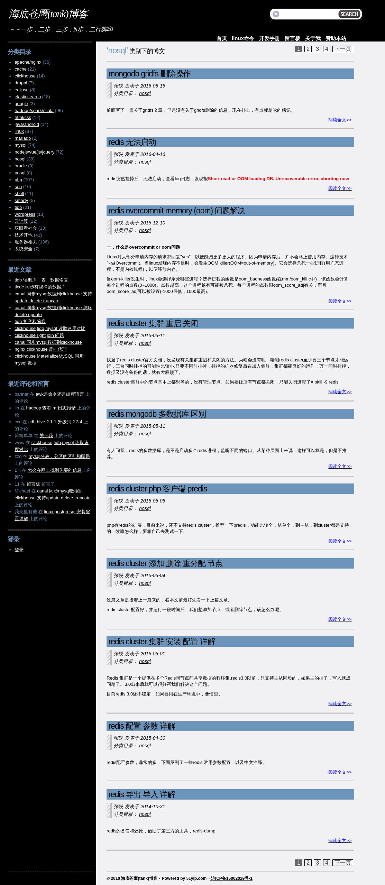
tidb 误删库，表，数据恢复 (41, 280)
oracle (21, 165)
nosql (144, 93)
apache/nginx (28, 62)
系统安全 (24, 248)
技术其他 (24, 235)
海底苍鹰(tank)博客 (48, 13)
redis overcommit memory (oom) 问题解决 (176, 210)
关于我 (313, 38)
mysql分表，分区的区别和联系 (59, 456)
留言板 (292, 38)
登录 (19, 549)
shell (19, 193)
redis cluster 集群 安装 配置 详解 (161, 641)
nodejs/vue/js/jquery (34, 152)
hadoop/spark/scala (34, 110)
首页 (222, 38)
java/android (27, 124)
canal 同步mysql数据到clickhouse (48, 342)
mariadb (23, 138)
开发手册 (269, 38)
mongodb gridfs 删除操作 (149, 73)
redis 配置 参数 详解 (141, 725)
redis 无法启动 (132, 142)
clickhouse (25, 76)
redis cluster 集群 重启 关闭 (153, 323)
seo (18, 186)
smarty (21, 200)
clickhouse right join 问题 (39, 335)
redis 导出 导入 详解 (141, 794)
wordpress (25, 214)
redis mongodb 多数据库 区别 (157, 413)
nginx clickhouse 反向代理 (41, 349)
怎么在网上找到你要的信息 (55, 470)
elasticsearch (28, 96)
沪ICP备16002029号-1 (231, 878)
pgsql (20, 172)
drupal (21, 82)
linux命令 (243, 38)
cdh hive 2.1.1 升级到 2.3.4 (55, 421)
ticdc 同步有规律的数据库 (40, 286)
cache (21, 69)
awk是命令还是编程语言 (60, 394)
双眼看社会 (26, 228)
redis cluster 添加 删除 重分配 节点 (165, 563)
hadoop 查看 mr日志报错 (51, 408)
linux (19, 131)
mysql (20, 145)
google (21, 103)
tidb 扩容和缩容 (30, 321)
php (18, 179)
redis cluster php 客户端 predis (157, 488)
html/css (23, 117)
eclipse (21, 89)
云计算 (21, 221)
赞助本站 (336, 38)
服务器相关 (26, 242)
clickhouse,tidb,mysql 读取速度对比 (50, 328)
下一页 (342, 49)
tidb (18, 207)
